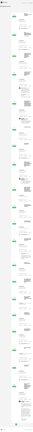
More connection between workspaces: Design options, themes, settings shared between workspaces (27, 386)
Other (27, 196)
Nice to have (21, 26)
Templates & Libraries (21, 212)
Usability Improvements (22, 21)
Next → (21, 424)
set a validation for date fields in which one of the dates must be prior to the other (27, 280)
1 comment (21, 303)
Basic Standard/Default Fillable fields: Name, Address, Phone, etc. (27, 33)
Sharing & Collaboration (22, 373)
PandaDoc (25, 429)
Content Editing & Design (22, 81)
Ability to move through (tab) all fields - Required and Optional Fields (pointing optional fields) (27, 163)
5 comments (21, 244)
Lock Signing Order (27, 126)
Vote (14, 16)
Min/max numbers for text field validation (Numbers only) (27, 298)
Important (25, 26)
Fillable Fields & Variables (22, 42)
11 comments (21, 79)
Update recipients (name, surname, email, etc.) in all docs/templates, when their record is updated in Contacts (27, 189)
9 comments (21, 392)
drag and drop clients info (26, 144)
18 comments (21, 109)
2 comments (21, 40)
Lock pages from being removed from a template (27, 205)
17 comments (21, 170)
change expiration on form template (27, 221)
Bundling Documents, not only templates (27, 14)
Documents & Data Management (23, 63)
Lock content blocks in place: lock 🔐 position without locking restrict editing (27, 73)
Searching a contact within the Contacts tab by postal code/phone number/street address (27, 55)
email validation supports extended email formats (27, 329)
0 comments (21, 19)
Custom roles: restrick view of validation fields (27, 313)
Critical (30, 26)
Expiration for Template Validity (27, 263)
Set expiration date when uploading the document (27, 239)
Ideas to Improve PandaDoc (22, 20)
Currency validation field (27, 348)
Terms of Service (30, 429)
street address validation (26, 365)
